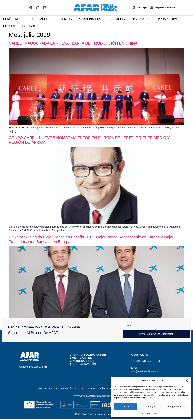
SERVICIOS (117, 19)
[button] (186, 380)
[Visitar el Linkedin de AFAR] (45, 8)
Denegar (151, 406)
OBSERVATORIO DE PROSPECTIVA (154, 19)
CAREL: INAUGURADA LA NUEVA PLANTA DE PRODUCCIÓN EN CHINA (73, 43)
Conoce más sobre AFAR (33, 366)
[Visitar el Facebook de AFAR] (31, 8)
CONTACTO (30, 26)
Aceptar (126, 406)
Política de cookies (149, 413)
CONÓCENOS (14, 19)
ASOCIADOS (42, 19)
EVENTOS (65, 19)
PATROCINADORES (91, 19)
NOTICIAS (9, 26)
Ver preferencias (176, 406)
